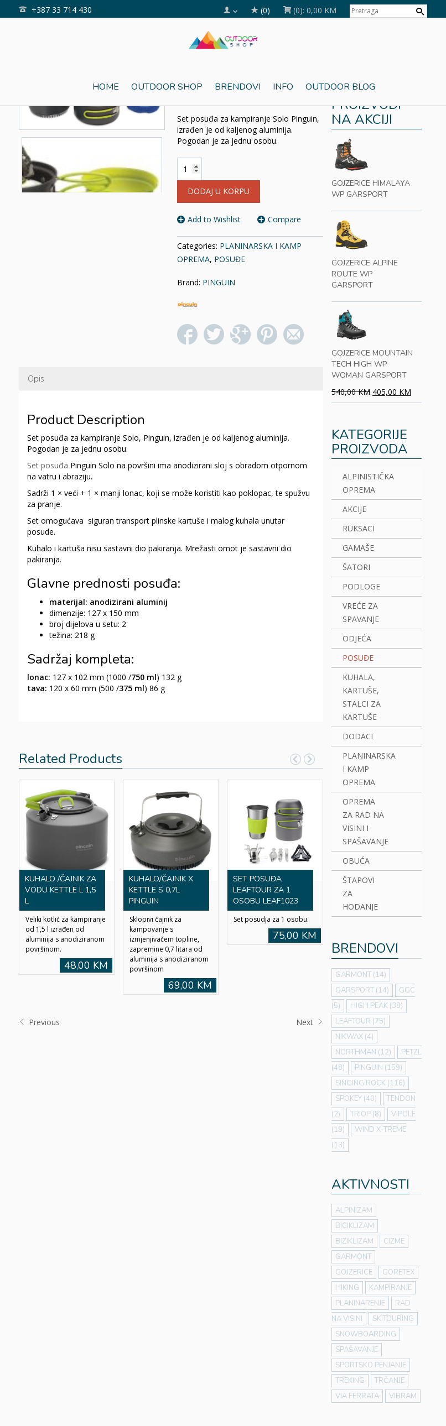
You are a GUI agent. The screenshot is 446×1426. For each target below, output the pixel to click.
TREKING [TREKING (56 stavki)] (350, 1381)
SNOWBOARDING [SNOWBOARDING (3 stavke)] (365, 1334)
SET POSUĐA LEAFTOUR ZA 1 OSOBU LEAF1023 (265, 890)
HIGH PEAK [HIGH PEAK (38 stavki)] (376, 1006)
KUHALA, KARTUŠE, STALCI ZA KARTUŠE (362, 697)
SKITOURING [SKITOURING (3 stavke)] (393, 1319)
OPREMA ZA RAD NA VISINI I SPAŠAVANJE (364, 821)
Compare (284, 219)
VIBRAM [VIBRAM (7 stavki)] (403, 1396)
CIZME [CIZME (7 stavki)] (393, 1241)
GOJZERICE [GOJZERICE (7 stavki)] (353, 1272)
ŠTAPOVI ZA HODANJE (360, 893)
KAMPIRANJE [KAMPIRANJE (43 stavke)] (390, 1288)
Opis (36, 378)
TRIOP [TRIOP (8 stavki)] (365, 1114)
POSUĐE (229, 259)
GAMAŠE (358, 547)
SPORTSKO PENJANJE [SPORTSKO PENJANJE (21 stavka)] (370, 1365)
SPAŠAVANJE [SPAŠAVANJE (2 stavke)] (356, 1350)
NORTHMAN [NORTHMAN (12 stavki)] (363, 1052)
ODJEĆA (357, 638)
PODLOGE (361, 586)
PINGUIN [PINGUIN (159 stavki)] (378, 1068)
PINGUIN (219, 282)
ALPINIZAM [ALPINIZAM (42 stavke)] (353, 1210)
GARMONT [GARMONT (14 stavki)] (360, 975)
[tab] (36, 378)
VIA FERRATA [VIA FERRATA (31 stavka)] (357, 1396)
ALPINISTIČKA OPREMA (364, 483)
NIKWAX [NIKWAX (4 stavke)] (354, 1037)
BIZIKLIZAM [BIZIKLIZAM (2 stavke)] (354, 1241)
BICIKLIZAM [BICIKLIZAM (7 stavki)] (354, 1226)
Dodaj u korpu (219, 191)
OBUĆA (356, 860)
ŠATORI (356, 567)
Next (309, 1022)
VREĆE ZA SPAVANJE (361, 612)
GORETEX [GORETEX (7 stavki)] (398, 1272)
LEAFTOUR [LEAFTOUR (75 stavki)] (360, 1021)
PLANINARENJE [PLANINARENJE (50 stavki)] (360, 1303)
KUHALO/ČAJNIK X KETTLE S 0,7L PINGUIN (161, 890)
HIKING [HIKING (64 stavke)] (347, 1288)
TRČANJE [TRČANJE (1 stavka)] (389, 1381)
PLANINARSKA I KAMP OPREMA (364, 768)
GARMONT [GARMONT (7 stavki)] (353, 1257)
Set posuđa (47, 465)
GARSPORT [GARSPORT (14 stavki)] (362, 990)
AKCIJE (354, 509)
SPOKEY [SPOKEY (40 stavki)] (356, 1099)
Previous (39, 1022)
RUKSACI (359, 528)
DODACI (358, 736)
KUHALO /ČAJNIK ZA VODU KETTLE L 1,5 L (60, 890)
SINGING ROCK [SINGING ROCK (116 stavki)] (370, 1083)
